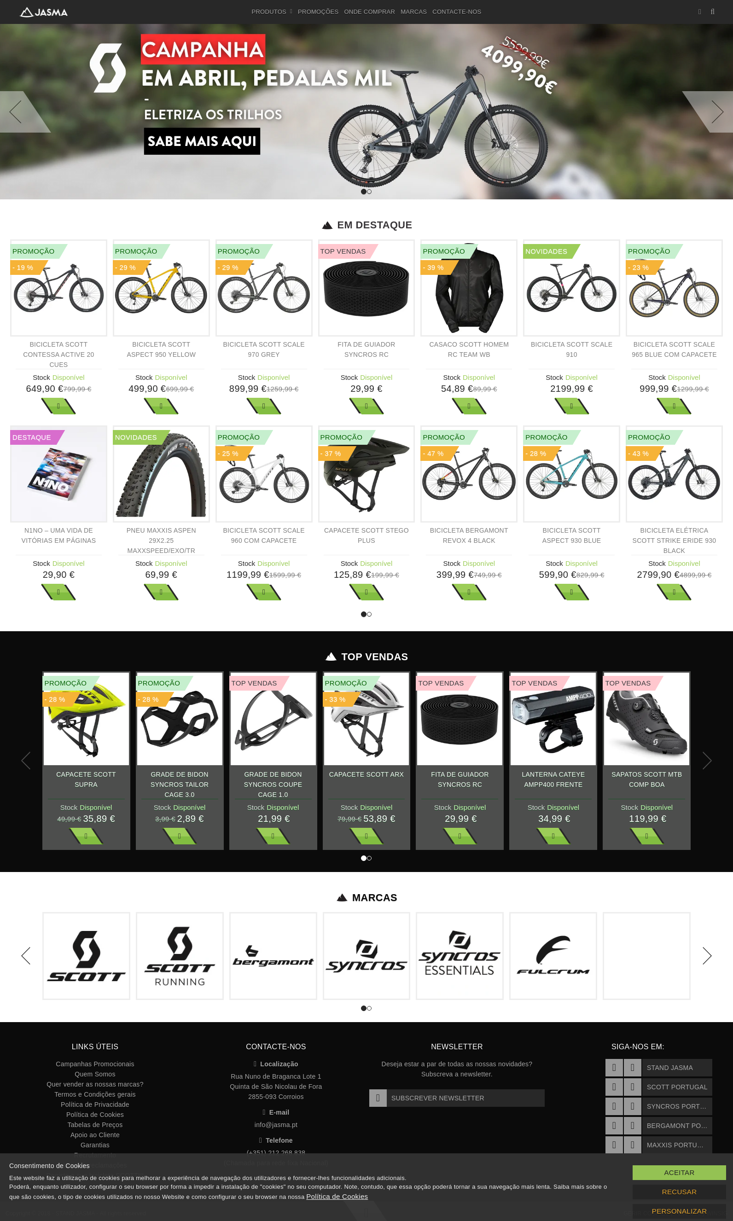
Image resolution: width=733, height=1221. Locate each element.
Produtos (272, 12)
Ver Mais (58, 406)
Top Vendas (367, 657)
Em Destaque (366, 225)
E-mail (276, 1112)
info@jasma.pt (276, 1124)
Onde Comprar (369, 11)
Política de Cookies (95, 1114)
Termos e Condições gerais (95, 1094)
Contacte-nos (456, 11)
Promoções (318, 11)
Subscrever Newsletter (426, 1098)
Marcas (414, 11)
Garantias (95, 1145)
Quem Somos (95, 1074)
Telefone (276, 1140)
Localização (276, 1064)
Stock (41, 377)
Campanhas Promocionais (95, 1064)
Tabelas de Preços (95, 1124)
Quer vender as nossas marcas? (95, 1084)
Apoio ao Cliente (95, 1135)
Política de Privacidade (95, 1104)
